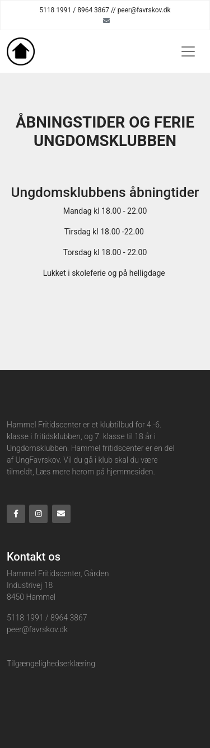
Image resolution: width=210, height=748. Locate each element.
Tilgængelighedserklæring (51, 663)
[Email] (106, 20)
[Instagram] (38, 514)
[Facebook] (16, 514)
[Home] (21, 51)
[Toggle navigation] (188, 51)
